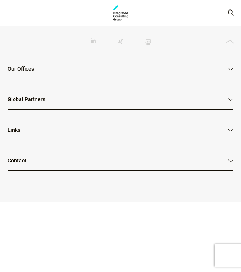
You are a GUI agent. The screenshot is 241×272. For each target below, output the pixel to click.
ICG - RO (120, 13)
